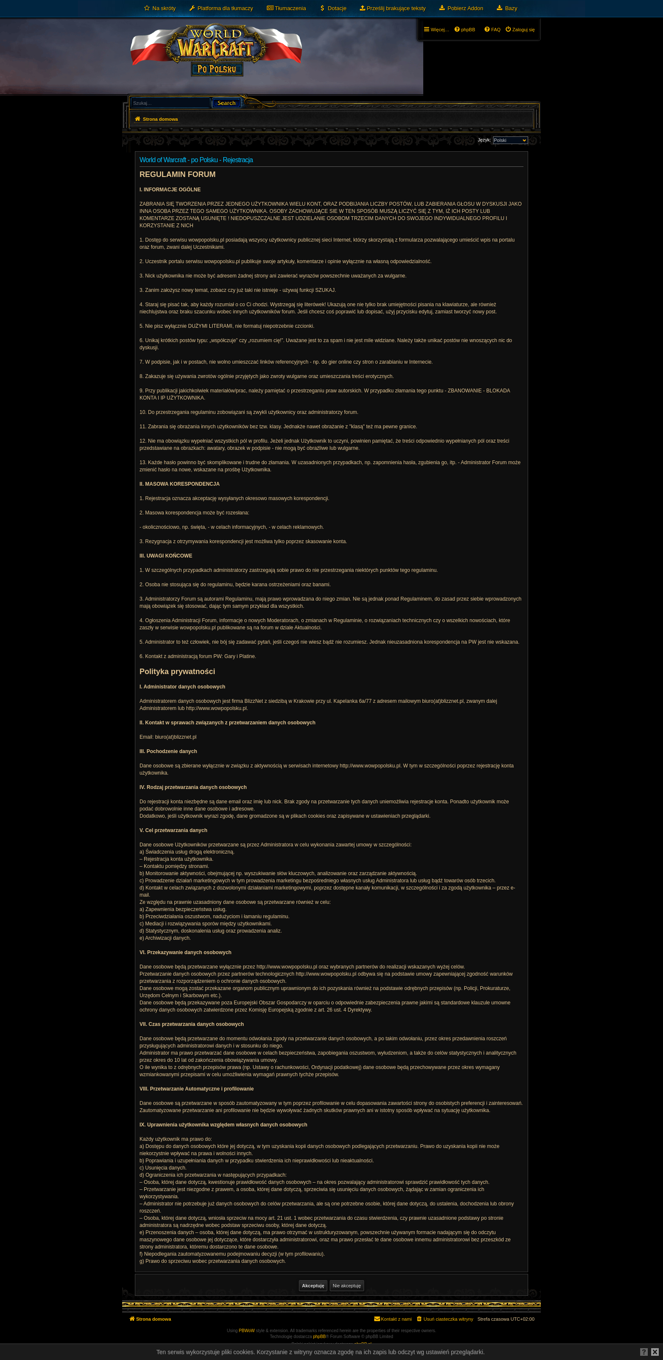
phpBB (319, 1336)
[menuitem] (159, 8)
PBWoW (247, 1330)
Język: (484, 139)
